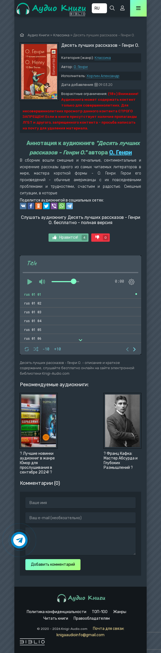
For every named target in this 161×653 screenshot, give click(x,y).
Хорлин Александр (103, 76)
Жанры (119, 612)
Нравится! (70, 237)
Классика (103, 58)
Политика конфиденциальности (56, 612)
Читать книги (55, 618)
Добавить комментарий (53, 564)
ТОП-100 (100, 612)
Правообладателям (92, 618)
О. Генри (81, 67)
